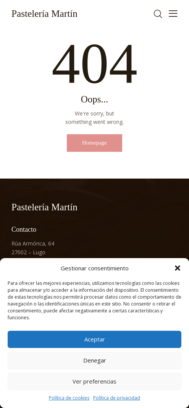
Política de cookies (69, 398)
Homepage (94, 143)
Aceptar (94, 339)
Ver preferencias (94, 381)
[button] (177, 268)
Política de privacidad (116, 398)
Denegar (94, 360)
